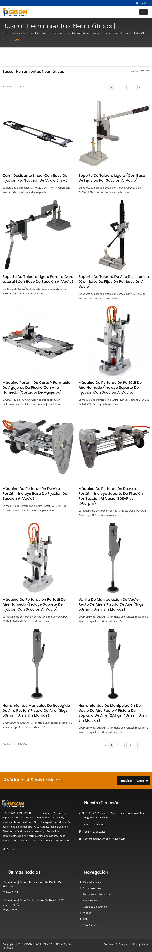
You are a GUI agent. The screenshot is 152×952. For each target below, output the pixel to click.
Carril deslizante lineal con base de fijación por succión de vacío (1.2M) (35, 178)
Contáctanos (90, 924)
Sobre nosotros (92, 887)
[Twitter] (8, 848)
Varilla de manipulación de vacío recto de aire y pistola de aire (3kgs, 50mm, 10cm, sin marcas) (111, 604)
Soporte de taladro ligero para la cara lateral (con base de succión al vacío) (37, 279)
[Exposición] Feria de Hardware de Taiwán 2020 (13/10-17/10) (33, 901)
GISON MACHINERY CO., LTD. (42, 943)
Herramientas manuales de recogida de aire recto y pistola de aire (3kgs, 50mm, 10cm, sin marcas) (36, 710)
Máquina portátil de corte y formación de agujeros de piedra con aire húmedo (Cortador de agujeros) (37, 387)
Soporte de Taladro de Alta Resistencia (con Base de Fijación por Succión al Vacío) (114, 281)
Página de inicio (92, 881)
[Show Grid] (142, 71)
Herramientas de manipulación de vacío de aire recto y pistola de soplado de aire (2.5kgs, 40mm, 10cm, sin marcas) (113, 713)
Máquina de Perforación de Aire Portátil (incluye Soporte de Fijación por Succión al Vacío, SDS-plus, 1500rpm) (111, 496)
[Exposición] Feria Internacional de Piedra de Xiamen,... (32, 883)
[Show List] (147, 71)
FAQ (85, 918)
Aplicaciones (90, 899)
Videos (87, 911)
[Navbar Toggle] (143, 12)
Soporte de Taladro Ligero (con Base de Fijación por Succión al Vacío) (112, 178)
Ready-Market (141, 943)
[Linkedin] (13, 848)
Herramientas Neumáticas (98, 893)
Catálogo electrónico (95, 905)
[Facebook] (4, 848)
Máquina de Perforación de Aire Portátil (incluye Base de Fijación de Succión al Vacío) (34, 493)
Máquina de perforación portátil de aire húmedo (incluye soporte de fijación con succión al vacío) (110, 387)
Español (145, 3)
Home (16, 39)
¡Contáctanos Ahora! (133, 780)
